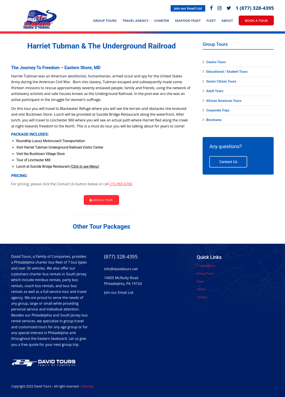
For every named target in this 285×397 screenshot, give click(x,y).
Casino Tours (216, 62)
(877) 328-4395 (121, 256)
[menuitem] (188, 8)
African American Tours (223, 101)
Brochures (214, 120)
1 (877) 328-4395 (255, 7)
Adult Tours (214, 91)
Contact (202, 297)
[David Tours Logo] (40, 22)
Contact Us (228, 161)
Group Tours (205, 273)
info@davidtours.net (121, 268)
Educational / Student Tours (227, 72)
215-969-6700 (121, 183)
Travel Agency (206, 266)
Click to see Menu (84, 166)
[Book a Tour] (101, 200)
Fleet (200, 281)
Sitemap (87, 386)
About (201, 289)
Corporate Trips (217, 110)
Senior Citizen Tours (221, 81)
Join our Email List (188, 8)
